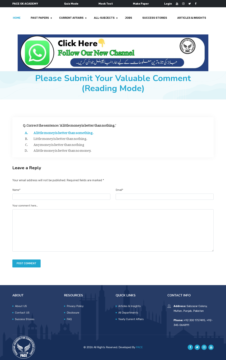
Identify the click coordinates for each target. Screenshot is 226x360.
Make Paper (141, 3)
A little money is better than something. (63, 132)
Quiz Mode (71, 3)
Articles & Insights (191, 18)
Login (168, 3)
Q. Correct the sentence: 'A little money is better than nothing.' (69, 125)
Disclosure (73, 312)
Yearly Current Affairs (131, 319)
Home (17, 18)
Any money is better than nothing (59, 144)
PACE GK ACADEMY (25, 3)
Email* (119, 189)
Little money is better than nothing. (60, 138)
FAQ (69, 319)
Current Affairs (71, 18)
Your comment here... (25, 205)
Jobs (128, 18)
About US (21, 306)
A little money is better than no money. (62, 150)
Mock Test (106, 3)
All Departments (128, 312)
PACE (139, 347)
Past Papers (40, 18)
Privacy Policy (75, 306)
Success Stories (154, 18)
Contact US (22, 312)
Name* (16, 189)
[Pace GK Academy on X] (197, 347)
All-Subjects (104, 18)
